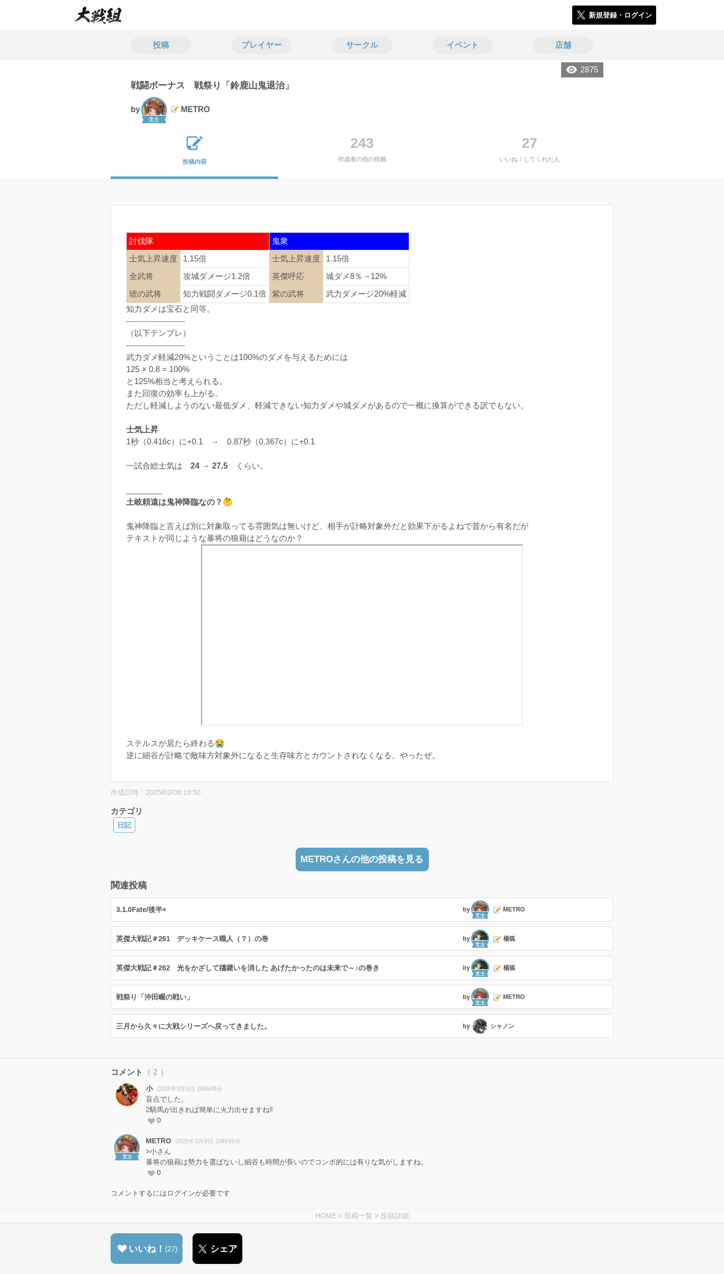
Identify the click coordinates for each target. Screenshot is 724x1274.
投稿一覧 (358, 1216)
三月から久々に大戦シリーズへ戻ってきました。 (193, 1026)
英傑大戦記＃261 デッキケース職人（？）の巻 (192, 939)
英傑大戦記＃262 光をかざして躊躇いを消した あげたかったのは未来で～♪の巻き (248, 968)
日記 (124, 825)
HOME (325, 1216)
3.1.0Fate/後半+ (141, 909)
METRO (158, 1141)
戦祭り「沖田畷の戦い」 (155, 997)
